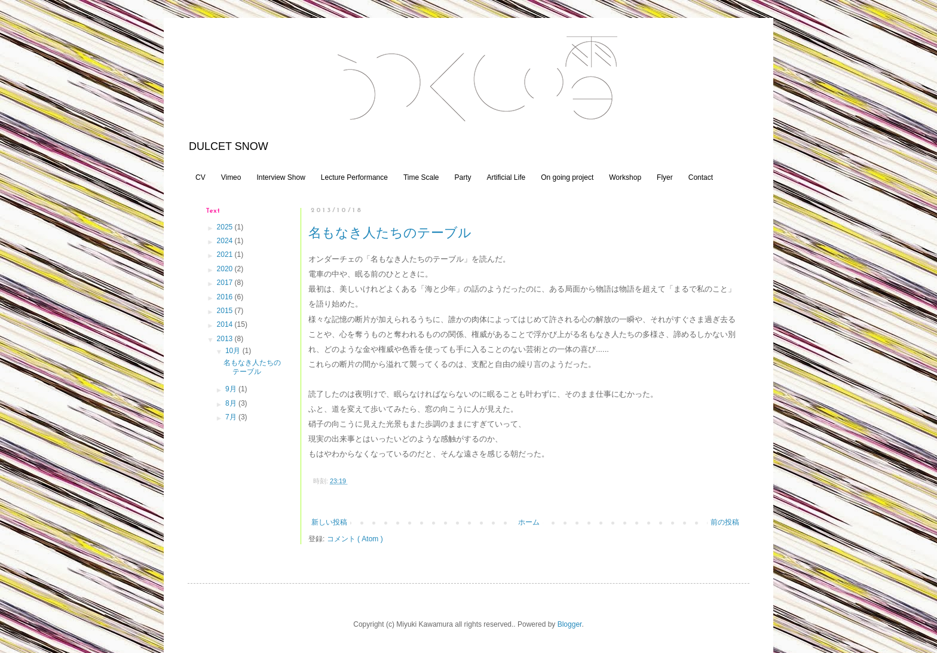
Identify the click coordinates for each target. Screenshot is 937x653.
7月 (231, 417)
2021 (226, 254)
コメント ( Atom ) (355, 539)
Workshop (625, 177)
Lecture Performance (354, 177)
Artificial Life (506, 177)
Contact (700, 177)
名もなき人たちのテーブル (389, 232)
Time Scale (421, 177)
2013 (226, 339)
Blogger (570, 624)
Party (462, 177)
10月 (234, 351)
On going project (567, 177)
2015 (226, 310)
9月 (231, 389)
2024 (226, 241)
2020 (226, 269)
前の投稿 (725, 522)
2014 (226, 324)
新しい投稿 (329, 522)
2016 (226, 297)
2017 (226, 282)
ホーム (529, 522)
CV (200, 177)
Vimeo (231, 177)
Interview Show (280, 177)
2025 (226, 227)
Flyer (665, 177)
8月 (231, 403)
